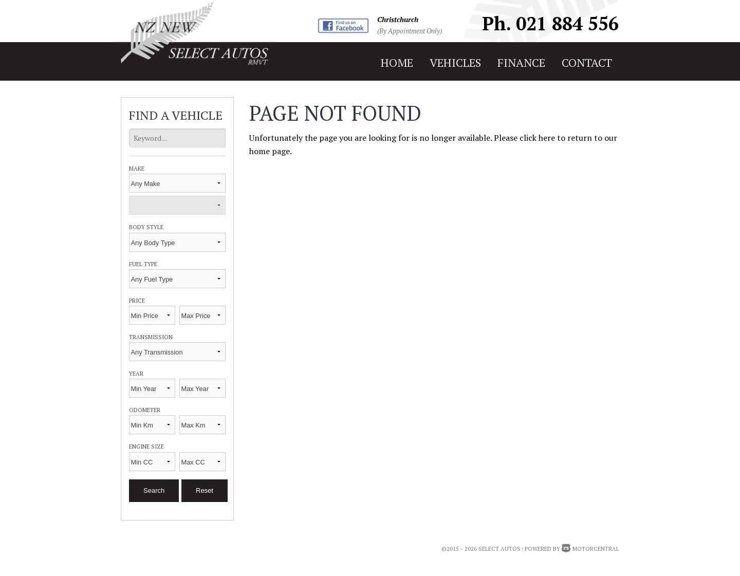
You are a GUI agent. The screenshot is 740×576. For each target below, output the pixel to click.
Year (136, 373)
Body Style (146, 227)
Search (153, 490)
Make (136, 168)
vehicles (455, 62)
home (397, 62)
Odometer (144, 410)
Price (137, 300)
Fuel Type (143, 264)
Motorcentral (590, 548)
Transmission (151, 337)
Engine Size (146, 446)
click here (537, 137)
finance (521, 62)
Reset (204, 490)
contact (587, 62)
